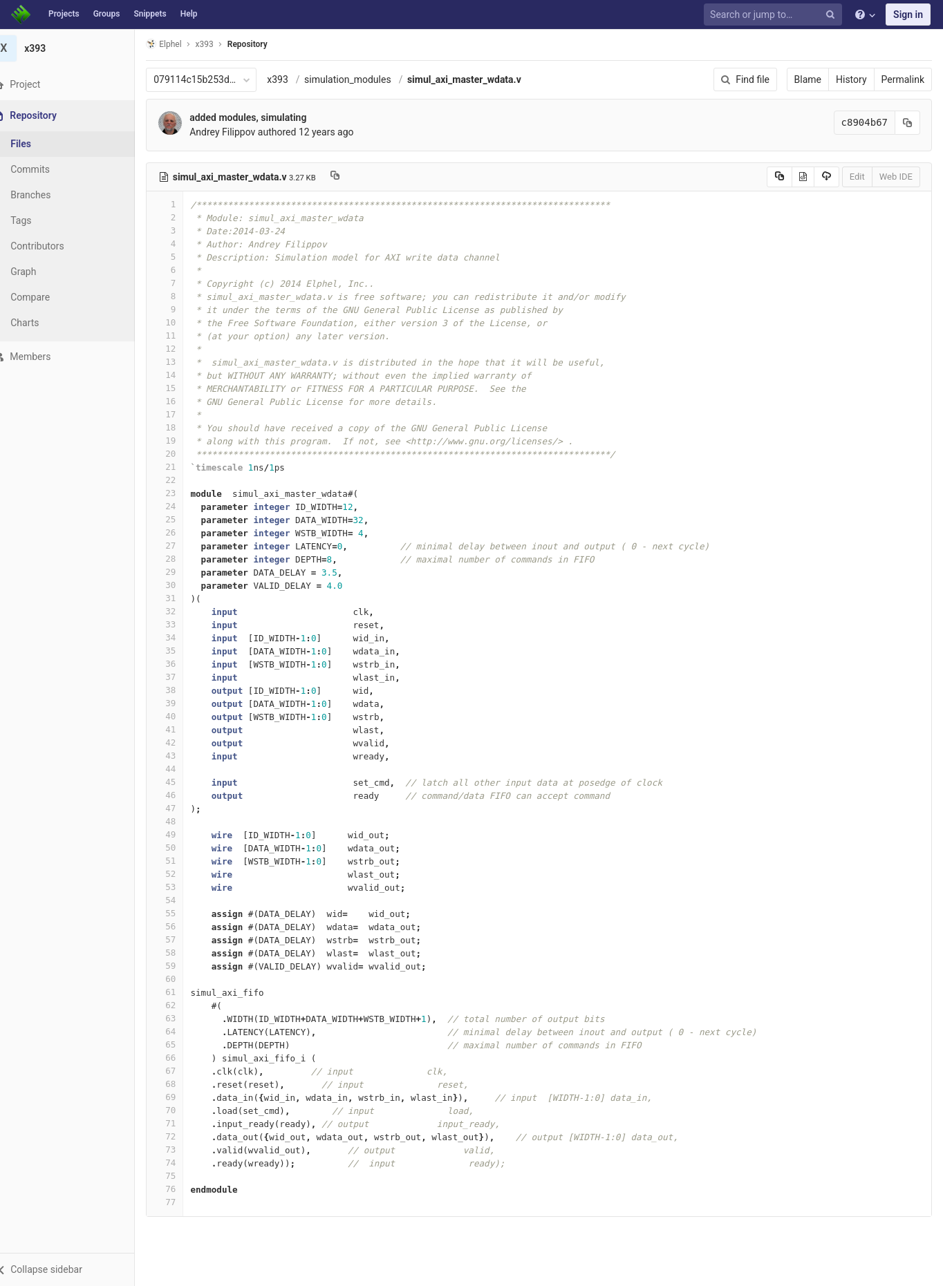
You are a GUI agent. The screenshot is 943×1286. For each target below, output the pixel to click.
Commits (47, 169)
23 (182, 493)
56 (182, 926)
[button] (75, 1269)
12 (182, 348)
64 (182, 1031)
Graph (40, 271)
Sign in (908, 14)
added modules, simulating (265, 117)
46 (182, 795)
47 (182, 808)
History (851, 79)
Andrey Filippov (239, 132)
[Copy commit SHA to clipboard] (907, 123)
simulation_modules (365, 79)
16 (182, 401)
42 (182, 742)
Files (38, 143)
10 (182, 322)
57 (182, 939)
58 (182, 952)
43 (182, 755)
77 (182, 1202)
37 (182, 677)
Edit (857, 176)
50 (182, 847)
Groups (106, 14)
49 (182, 834)
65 (182, 1044)
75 (182, 1176)
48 (182, 821)
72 (182, 1136)
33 (182, 624)
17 (182, 414)
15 (182, 388)
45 (182, 782)
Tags (38, 220)
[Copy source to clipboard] (779, 177)
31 (182, 598)
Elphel (180, 44)
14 (182, 375)
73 (182, 1149)
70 (182, 1110)
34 (182, 637)
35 (182, 650)
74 (182, 1162)
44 (182, 769)
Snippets (149, 14)
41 (182, 729)
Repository (265, 44)
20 (182, 453)
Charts (42, 322)
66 (182, 1057)
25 (182, 519)
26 (182, 532)
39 (182, 703)
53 (182, 887)
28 (182, 559)
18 (182, 427)
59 (182, 966)
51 (182, 860)
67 (182, 1071)
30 (182, 585)
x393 (295, 79)
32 (182, 611)
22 (182, 480)
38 (182, 690)
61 (182, 992)
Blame (807, 79)
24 (182, 506)
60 (182, 979)
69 (182, 1097)
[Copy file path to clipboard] (351, 177)
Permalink (902, 79)
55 (182, 913)
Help (189, 14)
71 (182, 1123)
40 (182, 716)
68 (182, 1084)
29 (182, 572)
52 (182, 874)
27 (182, 545)
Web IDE (896, 176)
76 (182, 1189)
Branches (48, 194)
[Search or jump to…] (775, 14)
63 (182, 1018)
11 (182, 335)
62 (182, 1005)
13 (182, 362)
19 (182, 440)
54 (182, 900)
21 (182, 467)
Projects (64, 14)
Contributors (55, 246)
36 (182, 664)
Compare (47, 297)
